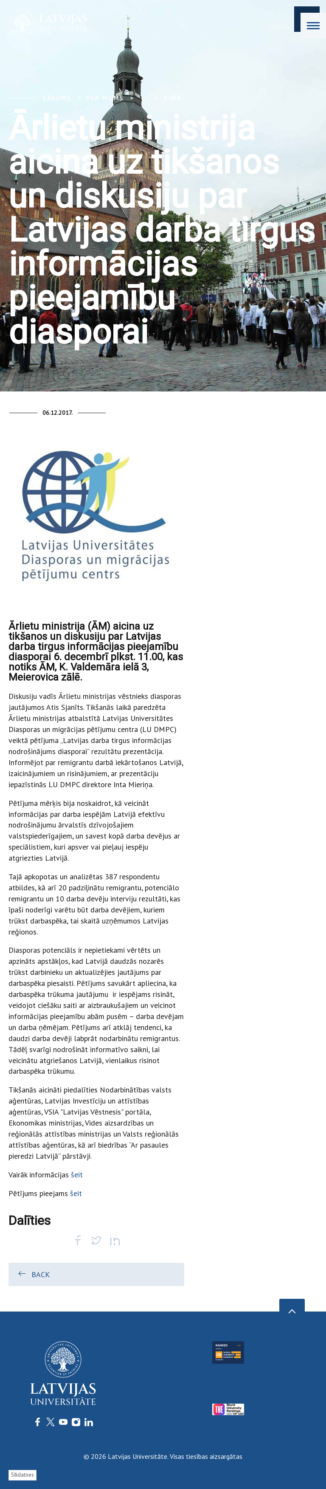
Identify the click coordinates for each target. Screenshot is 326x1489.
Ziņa (172, 98)
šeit (76, 1174)
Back (33, 1274)
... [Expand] (143, 98)
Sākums (57, 98)
